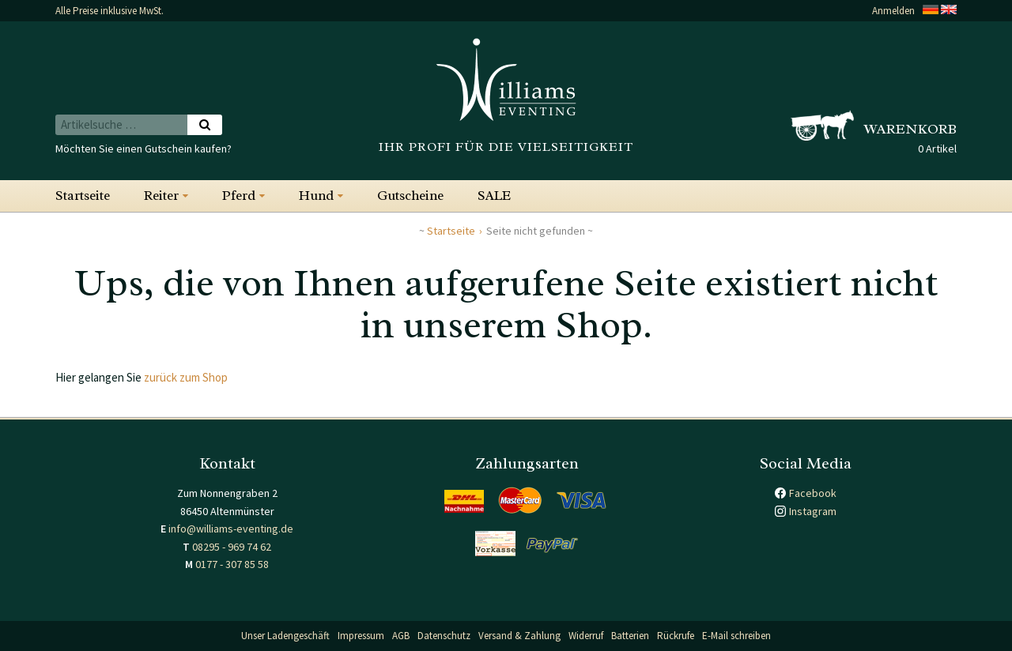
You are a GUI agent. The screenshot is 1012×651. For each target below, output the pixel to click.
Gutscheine (410, 195)
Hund (316, 195)
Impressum (361, 635)
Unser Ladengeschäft (285, 635)
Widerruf (585, 635)
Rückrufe (675, 635)
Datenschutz (443, 635)
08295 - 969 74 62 (231, 547)
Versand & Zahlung (519, 635)
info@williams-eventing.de (230, 528)
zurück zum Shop (186, 377)
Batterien (630, 635)
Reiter (161, 195)
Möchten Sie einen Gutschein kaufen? (143, 148)
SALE (494, 195)
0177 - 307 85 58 (232, 564)
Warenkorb (910, 128)
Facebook (812, 493)
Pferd (238, 195)
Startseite (82, 195)
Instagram (812, 511)
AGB (401, 635)
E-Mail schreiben (736, 635)
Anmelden (893, 10)
